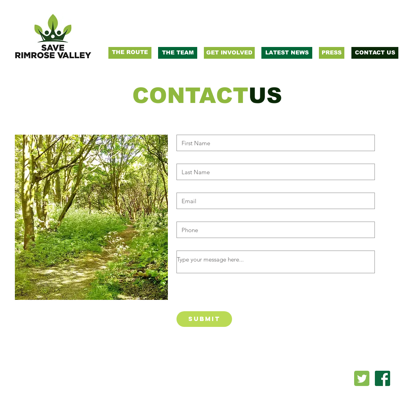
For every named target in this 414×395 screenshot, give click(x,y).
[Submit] (204, 319)
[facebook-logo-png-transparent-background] (382, 378)
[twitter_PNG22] (361, 378)
